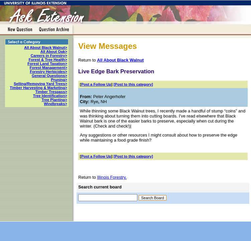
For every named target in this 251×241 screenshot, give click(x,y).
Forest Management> (48, 68)
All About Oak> (53, 52)
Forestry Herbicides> (48, 72)
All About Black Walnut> (45, 48)
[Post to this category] (133, 84)
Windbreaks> (55, 104)
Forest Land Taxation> (47, 64)
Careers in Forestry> (49, 56)
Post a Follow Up (96, 84)
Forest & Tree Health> (48, 60)
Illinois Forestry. (112, 177)
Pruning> (59, 80)
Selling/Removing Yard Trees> (40, 84)
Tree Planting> (54, 100)
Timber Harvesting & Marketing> (38, 88)
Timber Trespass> (51, 92)
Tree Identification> (50, 96)
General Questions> (49, 76)
